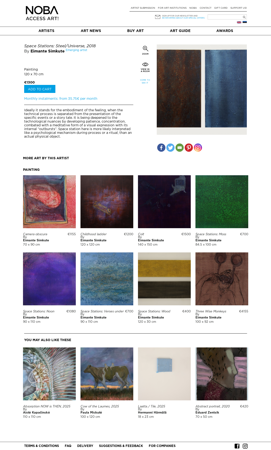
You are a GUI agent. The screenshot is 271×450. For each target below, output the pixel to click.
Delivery (85, 446)
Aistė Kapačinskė (36, 412)
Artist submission (143, 8)
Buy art (135, 30)
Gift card (221, 8)
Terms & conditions (41, 446)
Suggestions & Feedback (121, 446)
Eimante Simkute (48, 51)
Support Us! (238, 8)
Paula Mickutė (91, 412)
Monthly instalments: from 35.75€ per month (60, 98)
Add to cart (40, 89)
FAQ (68, 446)
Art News (91, 30)
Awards (224, 30)
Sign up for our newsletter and (180, 16)
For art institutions (172, 8)
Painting (31, 69)
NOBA (193, 8)
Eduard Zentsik (207, 412)
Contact (205, 8)
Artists (46, 30)
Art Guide (180, 30)
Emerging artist (76, 50)
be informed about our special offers (183, 18)
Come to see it (145, 81)
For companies (162, 446)
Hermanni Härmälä (152, 412)
